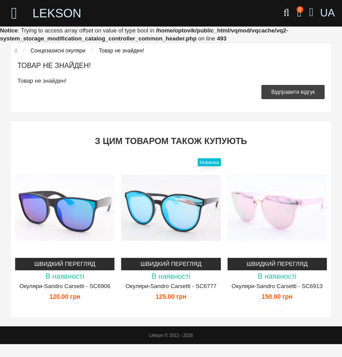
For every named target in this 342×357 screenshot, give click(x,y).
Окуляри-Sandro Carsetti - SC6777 (171, 286)
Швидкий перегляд (64, 264)
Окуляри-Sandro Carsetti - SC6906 (64, 286)
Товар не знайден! (121, 51)
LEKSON (57, 13)
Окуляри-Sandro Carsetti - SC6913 (277, 286)
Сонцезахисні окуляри (57, 51)
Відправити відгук (293, 92)
